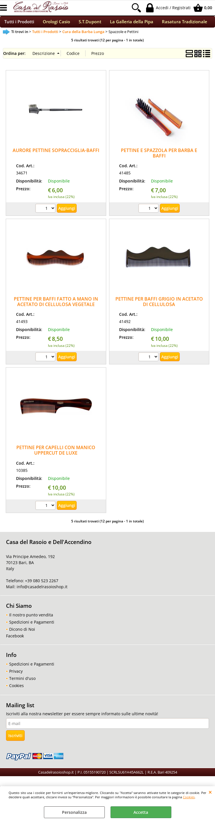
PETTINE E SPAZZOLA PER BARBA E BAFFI (159, 156)
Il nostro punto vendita (31, 618)
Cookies (189, 797)
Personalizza (74, 812)
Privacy (16, 675)
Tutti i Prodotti (19, 24)
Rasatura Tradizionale (184, 24)
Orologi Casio (56, 24)
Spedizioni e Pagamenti (31, 625)
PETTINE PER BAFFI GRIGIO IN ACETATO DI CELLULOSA (159, 305)
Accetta (140, 812)
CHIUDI (210, 792)
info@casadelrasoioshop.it (41, 590)
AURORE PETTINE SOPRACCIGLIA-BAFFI (56, 154)
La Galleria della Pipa (131, 24)
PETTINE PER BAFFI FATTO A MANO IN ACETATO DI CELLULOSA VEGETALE (56, 305)
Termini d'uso (22, 682)
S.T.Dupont (90, 24)
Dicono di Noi (22, 633)
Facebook (15, 639)
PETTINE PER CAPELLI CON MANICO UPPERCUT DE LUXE (55, 453)
